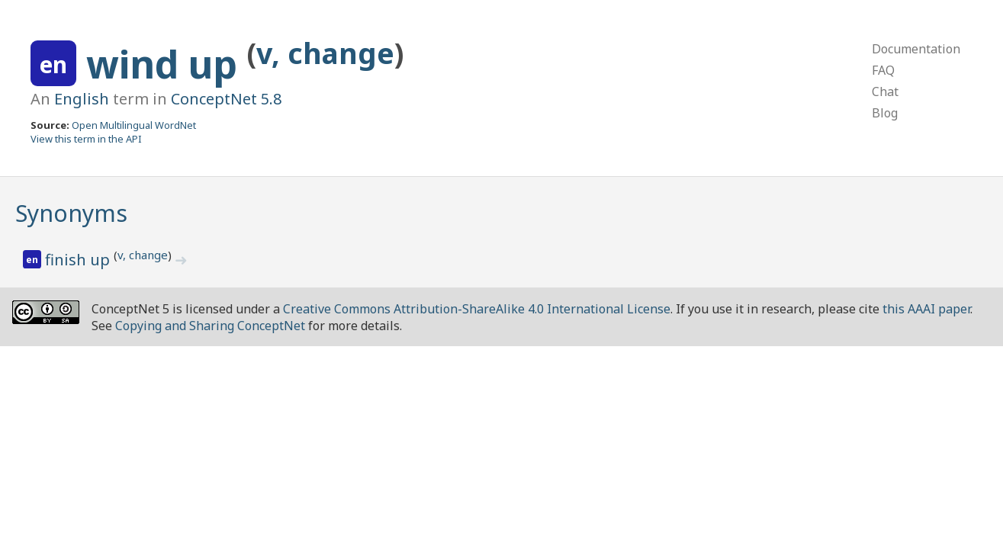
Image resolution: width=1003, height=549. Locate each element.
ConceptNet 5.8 (226, 98)
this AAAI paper (926, 308)
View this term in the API (86, 139)
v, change (325, 53)
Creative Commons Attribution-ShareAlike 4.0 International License (476, 308)
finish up (79, 259)
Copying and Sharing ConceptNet (210, 325)
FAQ (883, 70)
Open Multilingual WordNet (134, 125)
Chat (885, 91)
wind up (166, 64)
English (81, 98)
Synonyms (71, 213)
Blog (885, 112)
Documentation (916, 48)
